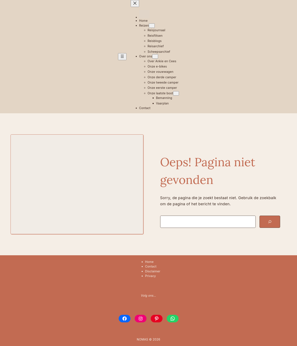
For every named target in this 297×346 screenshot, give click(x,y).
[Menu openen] (122, 56)
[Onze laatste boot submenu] (176, 93)
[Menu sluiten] (135, 3)
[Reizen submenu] (152, 25)
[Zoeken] (269, 222)
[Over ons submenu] (155, 56)
